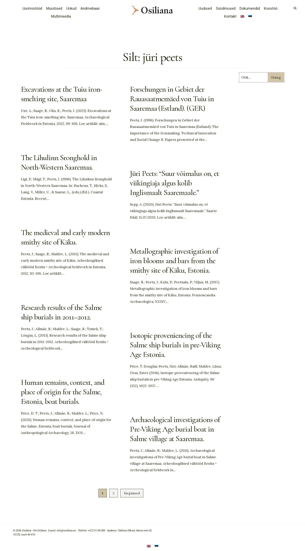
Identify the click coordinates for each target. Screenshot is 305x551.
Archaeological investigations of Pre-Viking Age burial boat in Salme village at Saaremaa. (173, 429)
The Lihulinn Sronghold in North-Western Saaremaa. (60, 162)
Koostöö (270, 8)
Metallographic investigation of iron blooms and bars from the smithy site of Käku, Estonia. (176, 260)
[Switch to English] (242, 17)
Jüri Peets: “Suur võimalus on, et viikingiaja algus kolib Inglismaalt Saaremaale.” (173, 182)
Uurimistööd (32, 8)
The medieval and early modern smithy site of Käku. (62, 237)
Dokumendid (250, 8)
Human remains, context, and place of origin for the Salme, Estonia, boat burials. (65, 391)
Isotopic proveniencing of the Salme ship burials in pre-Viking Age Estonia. (173, 344)
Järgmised (132, 493)
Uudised (205, 8)
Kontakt (230, 16)
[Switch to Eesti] (156, 546)
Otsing (276, 77)
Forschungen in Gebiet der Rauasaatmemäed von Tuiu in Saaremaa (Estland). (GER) (173, 98)
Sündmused (225, 8)
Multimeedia (61, 16)
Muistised (54, 8)
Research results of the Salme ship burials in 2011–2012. (63, 311)
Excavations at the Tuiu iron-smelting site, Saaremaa (63, 93)
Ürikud (71, 8)
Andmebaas (90, 8)
